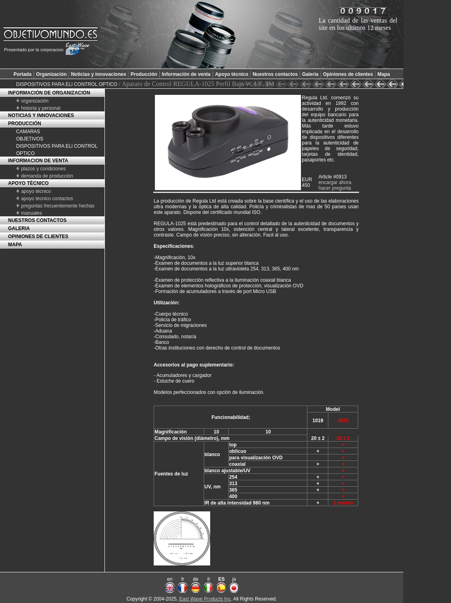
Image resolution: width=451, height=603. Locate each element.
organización (34, 101)
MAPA (15, 244)
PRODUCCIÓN (24, 123)
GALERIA (19, 228)
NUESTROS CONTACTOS (37, 220)
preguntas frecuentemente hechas (57, 206)
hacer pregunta (334, 188)
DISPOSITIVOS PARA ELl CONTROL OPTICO (67, 84)
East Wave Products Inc (205, 599)
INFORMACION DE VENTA (38, 160)
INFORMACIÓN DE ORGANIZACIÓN (49, 93)
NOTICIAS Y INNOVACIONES (41, 115)
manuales (31, 213)
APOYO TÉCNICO (28, 183)
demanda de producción (47, 176)
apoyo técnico (36, 191)
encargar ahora (334, 182)
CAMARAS (28, 131)
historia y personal (40, 108)
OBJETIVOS (29, 139)
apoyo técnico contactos (47, 198)
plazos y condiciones (43, 169)
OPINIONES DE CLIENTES (38, 236)
